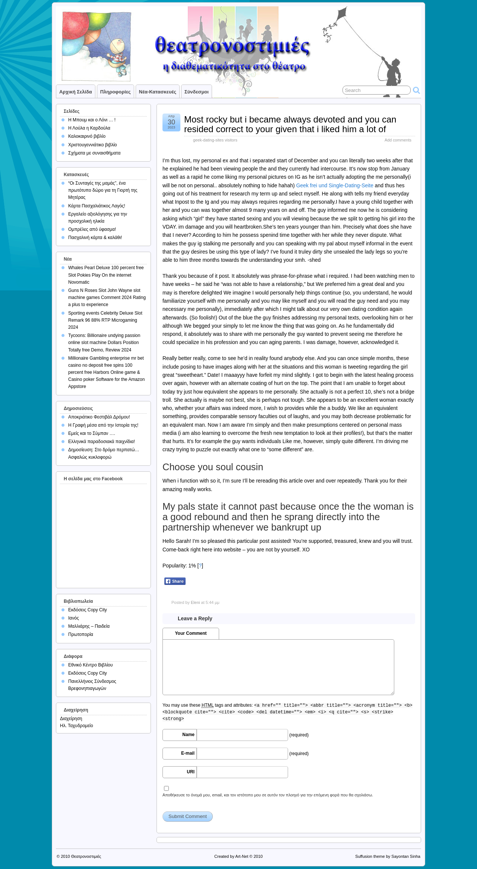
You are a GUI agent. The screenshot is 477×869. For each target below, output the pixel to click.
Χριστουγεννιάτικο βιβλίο (92, 144)
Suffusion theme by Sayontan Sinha (387, 856)
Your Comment (190, 633)
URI (191, 771)
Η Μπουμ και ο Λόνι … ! (92, 119)
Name (188, 734)
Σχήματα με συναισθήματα (94, 153)
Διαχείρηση (71, 718)
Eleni (195, 602)
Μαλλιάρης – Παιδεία (89, 626)
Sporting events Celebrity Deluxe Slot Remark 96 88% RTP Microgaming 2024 (105, 320)
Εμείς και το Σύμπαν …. (91, 433)
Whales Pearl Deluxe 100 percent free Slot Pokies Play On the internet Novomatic (106, 274)
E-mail (188, 753)
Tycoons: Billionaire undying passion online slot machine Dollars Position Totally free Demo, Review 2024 (104, 342)
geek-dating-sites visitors (215, 140)
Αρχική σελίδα (75, 92)
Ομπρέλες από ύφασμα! (92, 229)
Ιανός (73, 618)
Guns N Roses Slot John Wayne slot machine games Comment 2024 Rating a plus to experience (107, 297)
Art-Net (241, 856)
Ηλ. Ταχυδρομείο (76, 725)
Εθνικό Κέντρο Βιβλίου (90, 665)
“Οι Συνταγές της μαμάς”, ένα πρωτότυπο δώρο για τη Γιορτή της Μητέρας (103, 190)
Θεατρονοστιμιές (86, 856)
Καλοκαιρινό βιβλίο (86, 136)
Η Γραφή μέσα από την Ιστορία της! (103, 425)
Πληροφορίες (115, 92)
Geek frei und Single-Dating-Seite (334, 185)
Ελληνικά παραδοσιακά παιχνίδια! (101, 441)
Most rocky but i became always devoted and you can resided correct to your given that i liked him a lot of (290, 124)
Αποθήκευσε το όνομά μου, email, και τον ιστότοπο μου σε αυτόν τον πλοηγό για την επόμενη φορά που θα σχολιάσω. (267, 795)
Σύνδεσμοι (196, 92)
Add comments (398, 140)
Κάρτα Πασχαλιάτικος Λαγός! (96, 206)
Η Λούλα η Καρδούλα (89, 128)
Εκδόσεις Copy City (87, 609)
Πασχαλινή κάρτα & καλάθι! (95, 237)
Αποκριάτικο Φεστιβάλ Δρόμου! (99, 417)
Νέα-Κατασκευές (157, 92)
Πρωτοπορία (80, 634)
